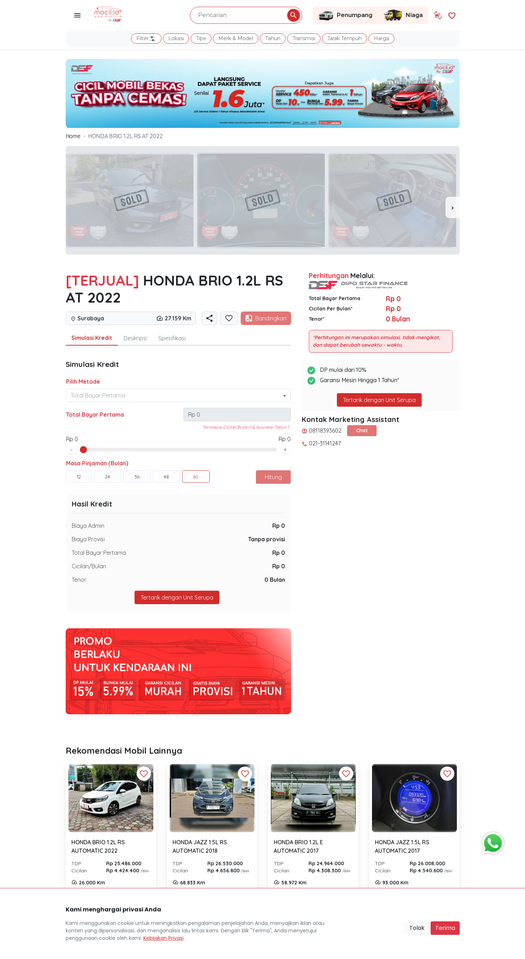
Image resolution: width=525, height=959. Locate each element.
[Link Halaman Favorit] (452, 15)
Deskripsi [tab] (135, 338)
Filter (146, 38)
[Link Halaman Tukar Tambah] (438, 15)
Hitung (273, 477)
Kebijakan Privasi (163, 938)
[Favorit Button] (144, 773)
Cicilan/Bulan (89, 566)
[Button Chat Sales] (491, 841)
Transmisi (303, 38)
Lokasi (176, 38)
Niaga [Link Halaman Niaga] (403, 15)
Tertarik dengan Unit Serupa (177, 597)
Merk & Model (235, 38)
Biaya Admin (88, 525)
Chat (362, 430)
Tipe (201, 38)
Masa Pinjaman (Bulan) (97, 463)
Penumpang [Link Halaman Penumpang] (345, 15)
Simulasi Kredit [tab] (91, 337)
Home (73, 136)
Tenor (79, 579)
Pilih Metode (83, 381)
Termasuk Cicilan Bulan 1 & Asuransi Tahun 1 (245, 427)
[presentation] (452, 207)
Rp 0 (278, 525)
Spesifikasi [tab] (172, 338)
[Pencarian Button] (293, 15)
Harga (381, 38)
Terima (445, 928)
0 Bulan (274, 579)
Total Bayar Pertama (95, 414)
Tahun (272, 38)
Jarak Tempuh (344, 38)
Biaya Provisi (88, 539)
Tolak (417, 928)
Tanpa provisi (266, 539)
